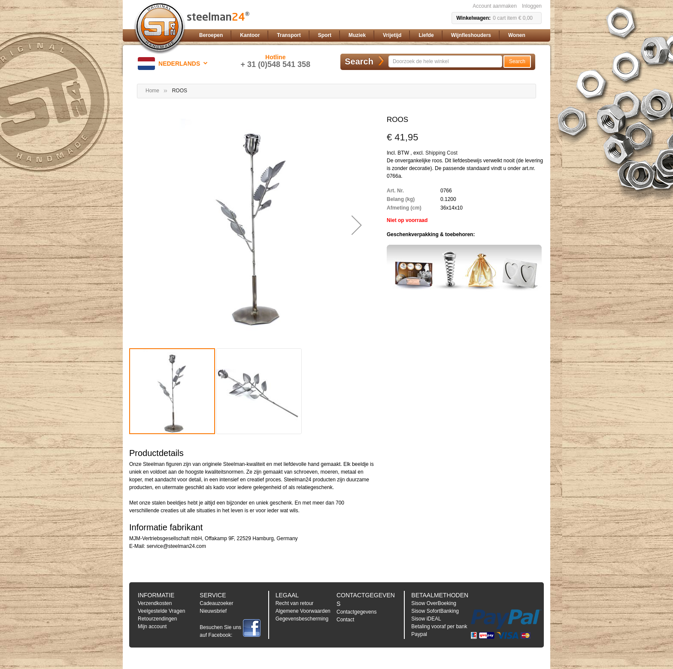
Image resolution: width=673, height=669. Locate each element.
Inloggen (532, 6)
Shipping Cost (441, 153)
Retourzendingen (157, 619)
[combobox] (445, 61)
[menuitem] (211, 35)
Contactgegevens (356, 612)
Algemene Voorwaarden (303, 611)
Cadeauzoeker (216, 603)
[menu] (368, 35)
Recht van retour (295, 603)
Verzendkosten (155, 603)
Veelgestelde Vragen (161, 611)
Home (152, 91)
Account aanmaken (495, 6)
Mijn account (152, 626)
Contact (345, 620)
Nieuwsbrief (213, 611)
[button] (174, 63)
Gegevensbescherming (302, 619)
